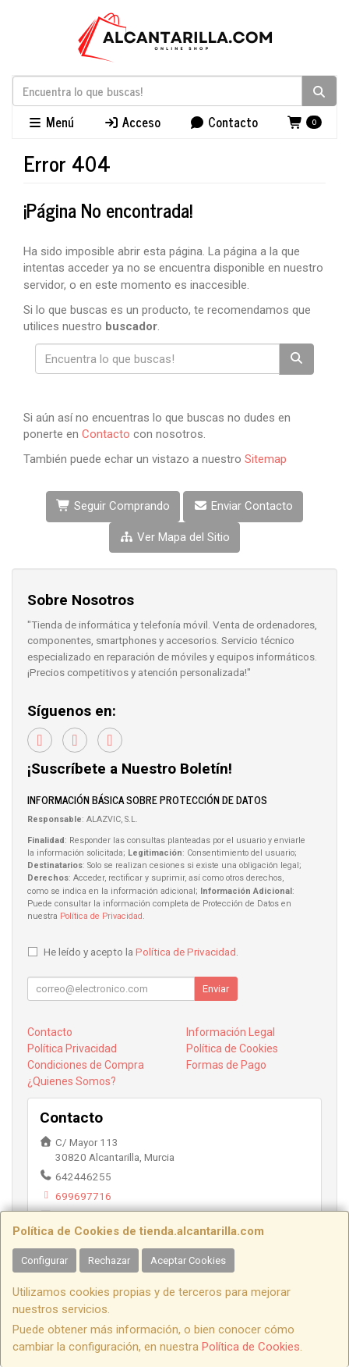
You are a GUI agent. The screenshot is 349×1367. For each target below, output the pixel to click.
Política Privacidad (72, 1048)
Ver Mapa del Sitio (174, 537)
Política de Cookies (251, 1347)
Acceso (132, 122)
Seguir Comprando (113, 506)
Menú (50, 122)
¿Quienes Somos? (71, 1081)
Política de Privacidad (101, 916)
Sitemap (266, 459)
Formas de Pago (226, 1065)
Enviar (216, 989)
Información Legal (230, 1032)
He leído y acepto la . (141, 951)
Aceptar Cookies (188, 1260)
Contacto (223, 122)
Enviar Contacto (243, 506)
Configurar (44, 1260)
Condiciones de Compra (85, 1065)
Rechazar (109, 1260)
